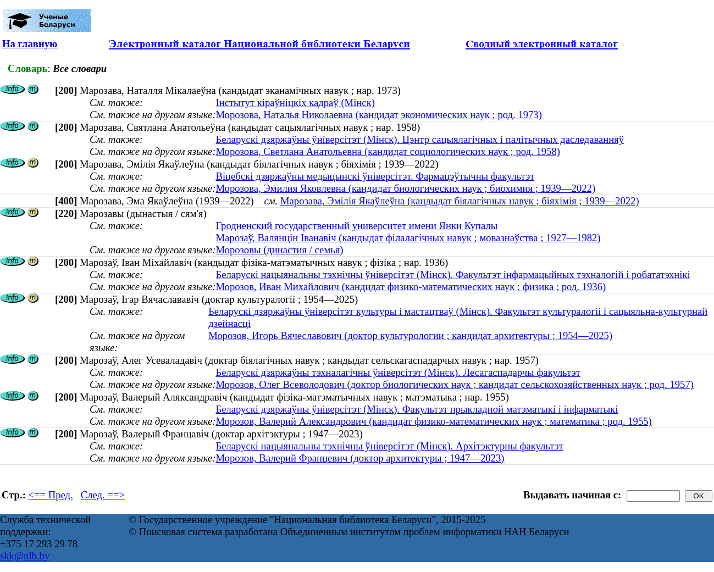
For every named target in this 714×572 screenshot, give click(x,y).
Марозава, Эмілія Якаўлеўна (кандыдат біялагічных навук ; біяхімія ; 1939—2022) (459, 201)
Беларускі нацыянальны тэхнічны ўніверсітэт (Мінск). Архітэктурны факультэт (389, 446)
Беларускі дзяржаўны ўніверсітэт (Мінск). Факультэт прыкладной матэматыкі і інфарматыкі (416, 409)
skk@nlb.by (24, 556)
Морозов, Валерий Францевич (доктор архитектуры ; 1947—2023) (359, 458)
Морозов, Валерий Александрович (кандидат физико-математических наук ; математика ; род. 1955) (433, 421)
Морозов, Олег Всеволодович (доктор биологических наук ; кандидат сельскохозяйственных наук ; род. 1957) (454, 384)
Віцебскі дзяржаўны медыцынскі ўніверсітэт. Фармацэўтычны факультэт (374, 176)
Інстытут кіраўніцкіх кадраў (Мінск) (294, 102)
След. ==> (103, 495)
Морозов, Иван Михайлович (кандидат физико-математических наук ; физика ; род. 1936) (410, 286)
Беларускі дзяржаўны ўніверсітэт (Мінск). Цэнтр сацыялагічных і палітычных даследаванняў (419, 139)
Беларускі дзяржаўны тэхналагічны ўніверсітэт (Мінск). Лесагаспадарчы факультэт (397, 372)
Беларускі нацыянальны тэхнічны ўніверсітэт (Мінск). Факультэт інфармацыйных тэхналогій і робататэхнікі (452, 274)
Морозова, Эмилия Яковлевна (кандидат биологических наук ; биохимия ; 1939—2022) (405, 188)
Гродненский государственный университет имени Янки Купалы (356, 225)
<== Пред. (51, 495)
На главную (29, 43)
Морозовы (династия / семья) (279, 250)
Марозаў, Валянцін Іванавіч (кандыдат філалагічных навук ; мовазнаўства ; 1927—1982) (407, 237)
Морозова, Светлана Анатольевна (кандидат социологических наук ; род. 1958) (387, 151)
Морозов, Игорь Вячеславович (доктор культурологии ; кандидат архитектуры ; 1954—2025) (410, 335)
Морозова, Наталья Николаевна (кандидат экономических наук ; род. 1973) (378, 114)
